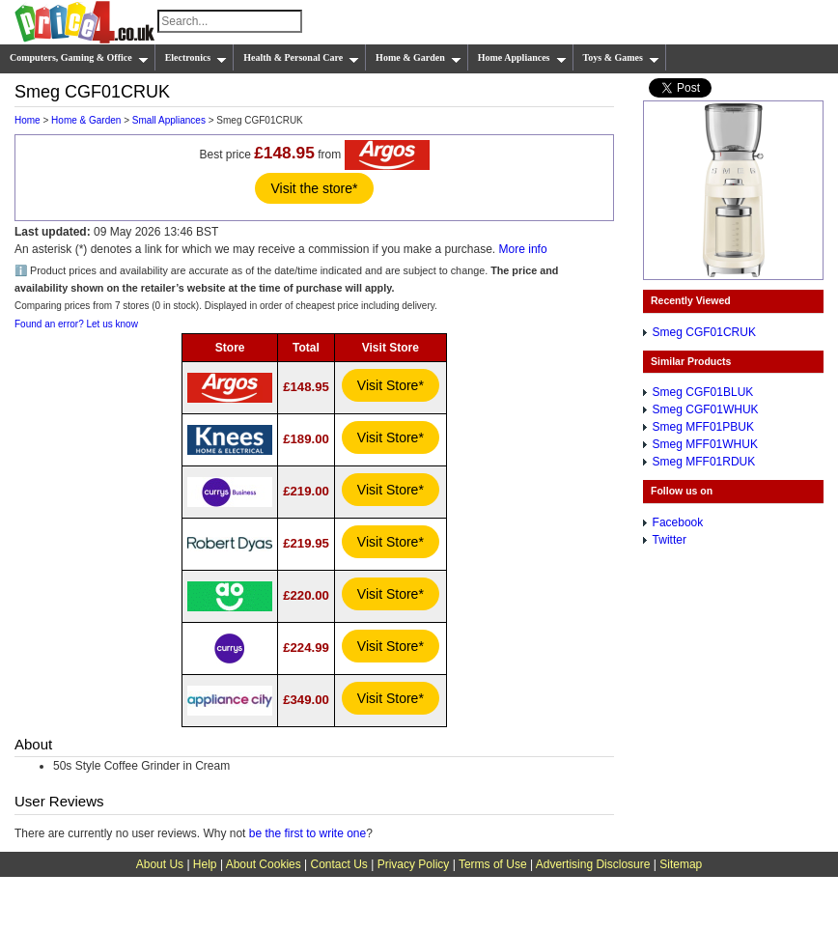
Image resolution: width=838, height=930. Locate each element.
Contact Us (339, 864)
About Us (159, 864)
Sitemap (680, 864)
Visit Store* (390, 385)
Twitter (669, 540)
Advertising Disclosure (593, 864)
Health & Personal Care (301, 58)
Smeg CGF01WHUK (706, 409)
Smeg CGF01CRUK (704, 332)
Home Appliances (522, 58)
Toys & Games (621, 58)
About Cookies (263, 864)
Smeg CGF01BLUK (703, 392)
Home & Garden (418, 58)
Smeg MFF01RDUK (704, 461)
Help (205, 864)
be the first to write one (307, 833)
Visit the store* (313, 188)
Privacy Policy (413, 864)
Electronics (196, 58)
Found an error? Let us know (76, 324)
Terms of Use (493, 864)
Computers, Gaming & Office (79, 58)
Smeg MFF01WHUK (705, 444)
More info (523, 249)
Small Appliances (169, 120)
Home (27, 120)
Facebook (678, 522)
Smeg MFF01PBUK (703, 427)
